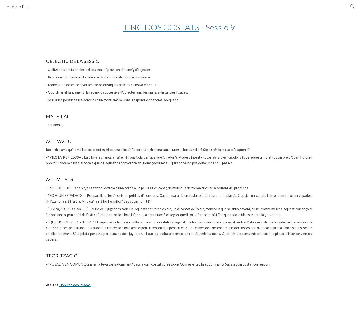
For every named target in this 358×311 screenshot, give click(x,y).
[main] (179, 27)
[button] (352, 6)
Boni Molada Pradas (75, 285)
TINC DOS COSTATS (161, 27)
